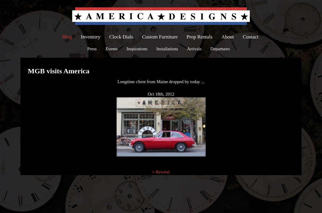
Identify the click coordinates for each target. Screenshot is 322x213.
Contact (250, 37)
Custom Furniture (160, 37)
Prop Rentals (199, 37)
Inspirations (137, 48)
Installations (167, 48)
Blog (67, 37)
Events (112, 48)
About (227, 37)
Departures (220, 48)
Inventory (90, 37)
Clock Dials (121, 37)
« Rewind (161, 172)
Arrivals (194, 48)
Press (92, 48)
